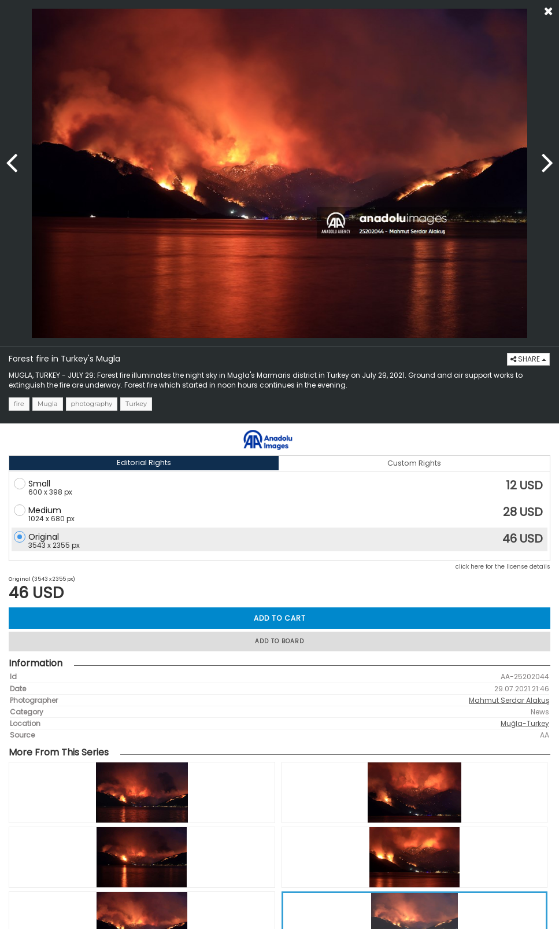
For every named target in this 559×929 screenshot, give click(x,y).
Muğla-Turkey (525, 723)
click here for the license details (503, 566)
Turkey (136, 404)
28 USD (523, 512)
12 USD (524, 485)
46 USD (522, 538)
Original (43, 537)
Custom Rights (414, 463)
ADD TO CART (280, 618)
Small (39, 483)
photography (92, 404)
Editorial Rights (144, 462)
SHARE (528, 359)
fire (19, 404)
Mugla (48, 404)
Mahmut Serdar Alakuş (509, 700)
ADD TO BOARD (279, 641)
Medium (44, 510)
